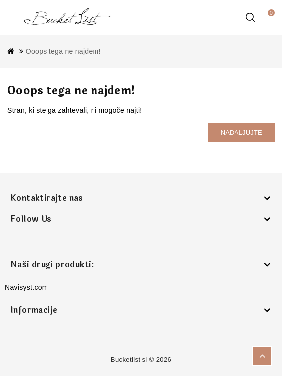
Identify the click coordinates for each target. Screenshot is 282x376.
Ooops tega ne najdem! (63, 51)
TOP (262, 356)
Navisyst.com (26, 287)
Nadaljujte (241, 132)
